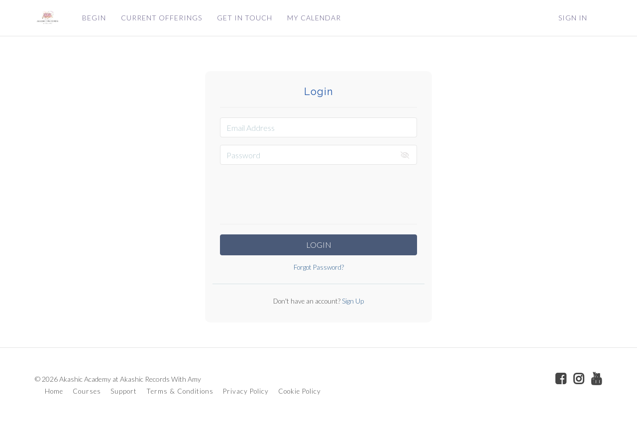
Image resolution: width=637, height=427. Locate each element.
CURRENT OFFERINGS (161, 17)
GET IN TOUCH (244, 17)
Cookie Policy (299, 391)
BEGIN (94, 17)
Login (318, 244)
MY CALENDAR (314, 17)
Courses (87, 391)
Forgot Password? (319, 267)
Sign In (572, 17)
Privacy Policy (246, 391)
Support (123, 391)
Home (54, 391)
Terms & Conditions (179, 391)
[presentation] (318, 191)
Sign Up (352, 301)
